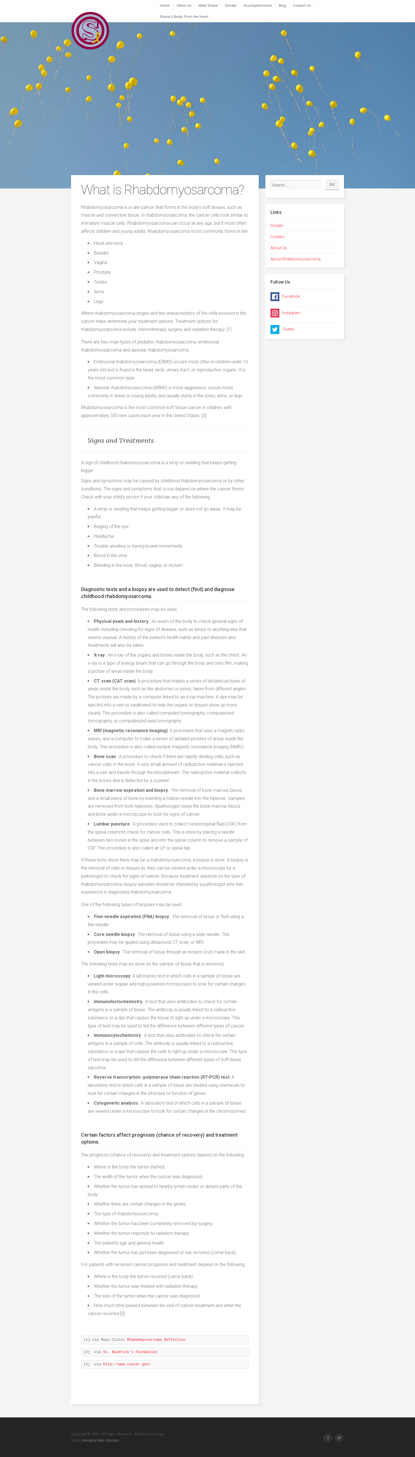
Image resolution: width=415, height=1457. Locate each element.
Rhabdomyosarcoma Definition (156, 1340)
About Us (184, 5)
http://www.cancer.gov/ (126, 1364)
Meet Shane (208, 5)
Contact (277, 236)
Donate (230, 5)
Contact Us (302, 5)
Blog (282, 5)
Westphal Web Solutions (100, 1440)
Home (165, 5)
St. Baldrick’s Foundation (130, 1352)
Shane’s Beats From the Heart (184, 16)
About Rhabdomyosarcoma (295, 259)
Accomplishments (257, 5)
